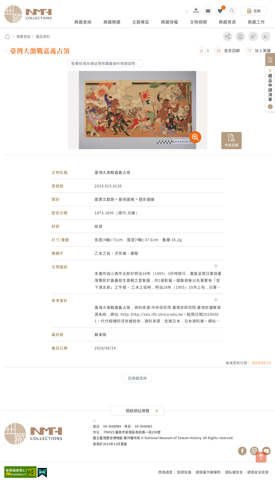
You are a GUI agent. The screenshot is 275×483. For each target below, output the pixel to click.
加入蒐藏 (263, 50)
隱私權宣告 (234, 472)
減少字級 (266, 36)
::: (186, 10)
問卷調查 (165, 472)
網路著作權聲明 (208, 472)
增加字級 (253, 36)
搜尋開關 (232, 11)
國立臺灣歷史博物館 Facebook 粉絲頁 (242, 451)
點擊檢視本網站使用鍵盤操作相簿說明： (105, 63)
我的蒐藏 (220, 11)
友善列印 (240, 36)
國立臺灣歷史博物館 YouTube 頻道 (266, 451)
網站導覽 (196, 11)
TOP (261, 457)
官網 (257, 10)
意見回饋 (232, 50)
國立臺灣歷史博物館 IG (254, 451)
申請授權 (232, 144)
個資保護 (184, 472)
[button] (137, 266)
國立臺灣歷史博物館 (44, 434)
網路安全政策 (258, 472)
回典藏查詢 (137, 378)
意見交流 (208, 11)
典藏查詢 (23, 36)
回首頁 (7, 36)
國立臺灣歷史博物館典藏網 (30, 14)
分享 (227, 36)
